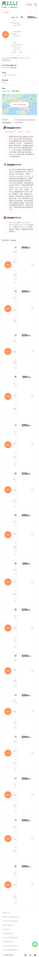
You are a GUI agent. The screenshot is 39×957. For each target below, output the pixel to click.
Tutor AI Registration (10, 950)
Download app (8, 933)
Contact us (7, 929)
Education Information (11, 917)
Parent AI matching (10, 946)
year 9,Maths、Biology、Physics (15, 17)
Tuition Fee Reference (10, 937)
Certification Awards (10, 921)
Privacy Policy (8, 941)
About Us (6, 913)
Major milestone (8, 925)
